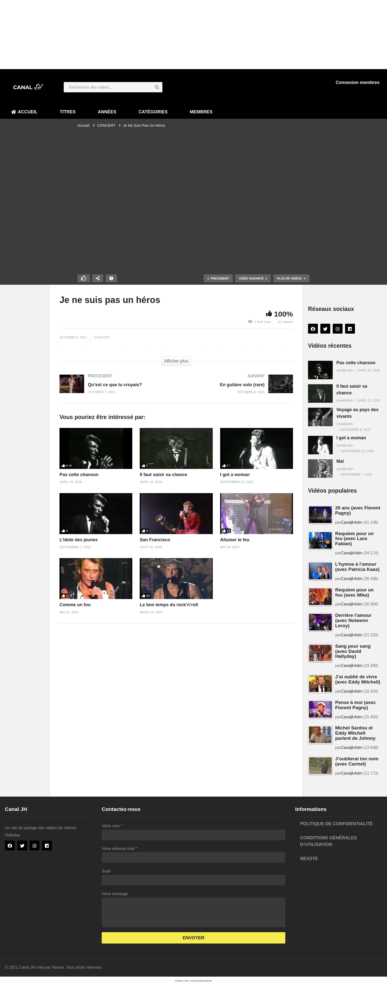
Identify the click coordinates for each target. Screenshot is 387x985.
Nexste (309, 858)
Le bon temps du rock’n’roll (169, 604)
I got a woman (235, 474)
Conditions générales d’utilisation (328, 841)
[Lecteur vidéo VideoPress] (193, 196)
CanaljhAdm (351, 522)
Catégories (153, 111)
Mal (340, 461)
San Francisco (155, 539)
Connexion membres (358, 82)
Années (107, 111)
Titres (68, 111)
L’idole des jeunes (78, 539)
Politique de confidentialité (336, 823)
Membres (201, 111)
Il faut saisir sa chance (163, 474)
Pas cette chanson (78, 474)
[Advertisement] (148, 34)
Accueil (24, 111)
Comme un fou (75, 604)
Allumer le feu (235, 539)
